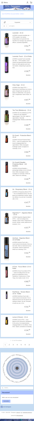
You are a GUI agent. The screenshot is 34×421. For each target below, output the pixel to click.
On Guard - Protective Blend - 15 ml (22, 136)
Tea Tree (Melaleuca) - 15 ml (22, 110)
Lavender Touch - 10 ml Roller (22, 56)
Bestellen (28, 50)
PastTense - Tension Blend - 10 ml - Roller (22, 292)
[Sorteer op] (17, 22)
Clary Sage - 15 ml (19, 85)
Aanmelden (6, 401)
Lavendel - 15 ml (18, 33)
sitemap (18, 412)
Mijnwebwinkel (20, 415)
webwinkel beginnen (27, 412)
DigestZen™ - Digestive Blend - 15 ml (22, 213)
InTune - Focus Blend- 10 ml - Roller (22, 267)
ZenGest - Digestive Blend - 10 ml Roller (21, 238)
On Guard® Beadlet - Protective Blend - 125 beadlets (20, 164)
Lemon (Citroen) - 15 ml (20, 317)
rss (21, 412)
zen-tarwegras (6, 407)
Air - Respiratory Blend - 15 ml (22, 189)
